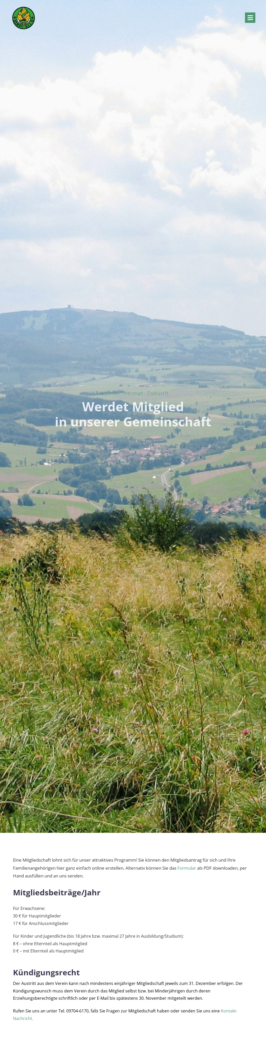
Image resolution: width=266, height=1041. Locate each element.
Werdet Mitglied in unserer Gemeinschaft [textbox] (133, 413)
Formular (186, 868)
